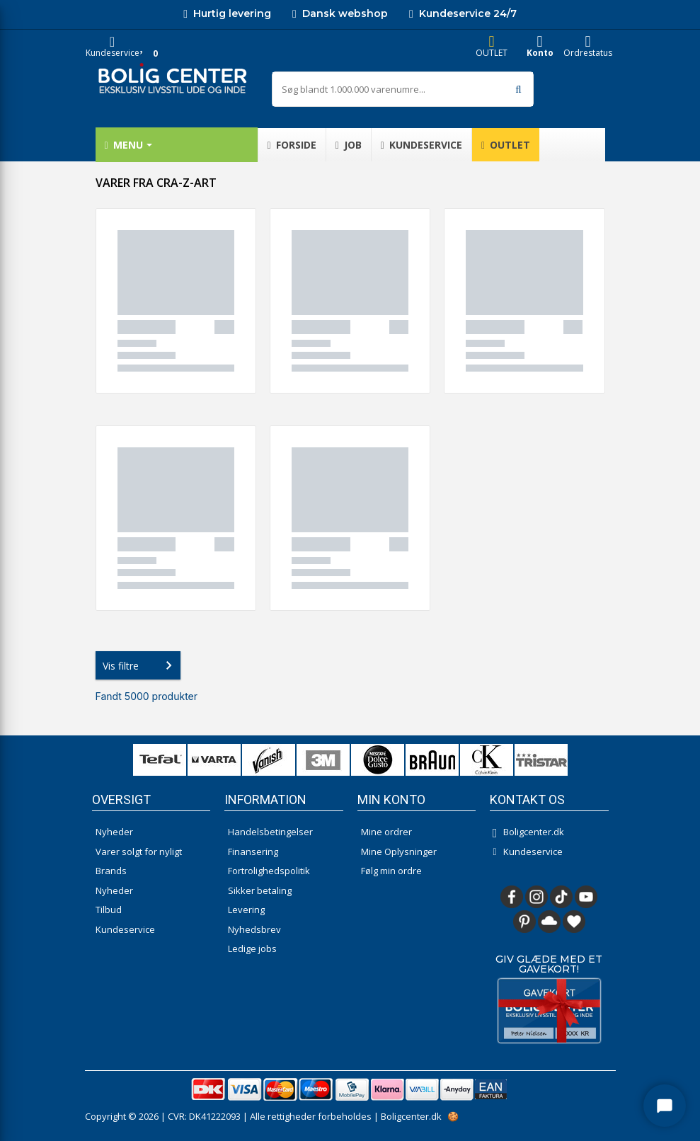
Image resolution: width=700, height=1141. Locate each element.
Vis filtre (140, 665)
